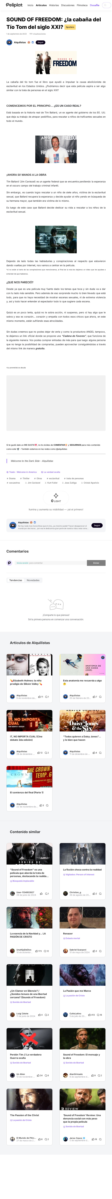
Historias (54, 5)
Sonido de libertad (20, 1002)
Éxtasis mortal (71, 938)
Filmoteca (82, 5)
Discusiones (67, 5)
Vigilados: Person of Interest (78, 874)
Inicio (30, 5)
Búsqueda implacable (22, 881)
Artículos (41, 5)
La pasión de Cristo (74, 995)
